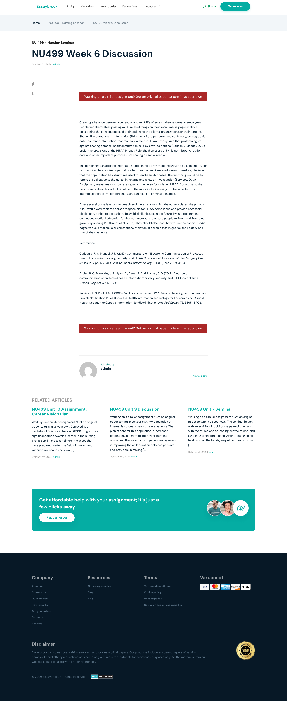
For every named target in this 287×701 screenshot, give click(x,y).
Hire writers (88, 7)
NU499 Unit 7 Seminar (210, 409)
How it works (40, 605)
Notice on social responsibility (163, 605)
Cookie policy (152, 592)
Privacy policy (153, 598)
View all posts (200, 375)
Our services (129, 7)
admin (56, 64)
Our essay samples (99, 586)
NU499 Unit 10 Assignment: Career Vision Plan (59, 412)
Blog (90, 592)
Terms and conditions (157, 586)
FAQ (90, 598)
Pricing (70, 7)
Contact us (39, 592)
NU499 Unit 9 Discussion (135, 409)
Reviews (37, 623)
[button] (36, 84)
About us (151, 7)
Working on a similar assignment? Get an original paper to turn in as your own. (143, 96)
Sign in (212, 7)
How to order (108, 7)
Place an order (56, 517)
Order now (235, 7)
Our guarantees (41, 611)
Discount (37, 617)
